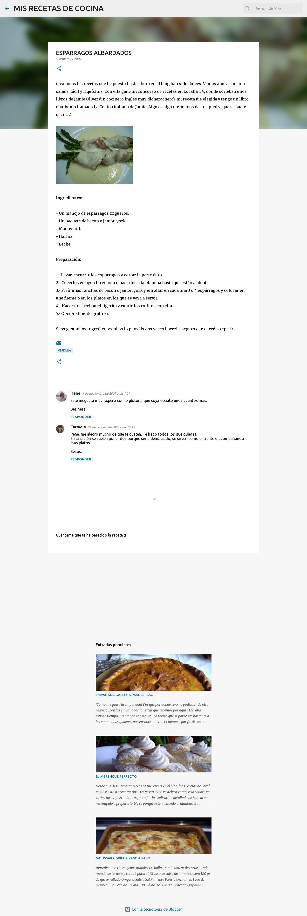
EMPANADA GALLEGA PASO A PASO (124, 695)
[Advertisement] (153, 594)
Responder (80, 417)
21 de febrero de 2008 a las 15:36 (111, 427)
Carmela (78, 427)
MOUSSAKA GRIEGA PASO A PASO (123, 858)
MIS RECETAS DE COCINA (59, 8)
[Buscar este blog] (277, 8)
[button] (59, 69)
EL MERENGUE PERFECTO (116, 776)
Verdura (64, 350)
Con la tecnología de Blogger (153, 909)
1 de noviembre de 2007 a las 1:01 (106, 393)
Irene (75, 393)
